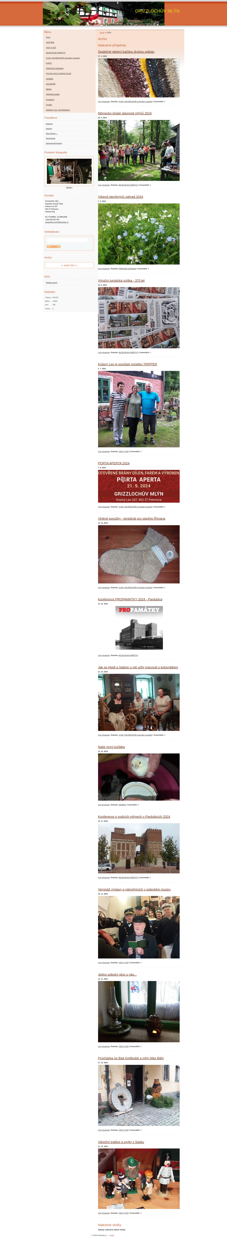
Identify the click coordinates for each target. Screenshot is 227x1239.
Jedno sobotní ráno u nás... (117, 974)
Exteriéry (49, 124)
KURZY (49, 63)
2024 (72, 265)
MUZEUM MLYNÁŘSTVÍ (128, 185)
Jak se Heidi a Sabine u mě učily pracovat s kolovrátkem (138, 667)
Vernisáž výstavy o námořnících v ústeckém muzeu (134, 889)
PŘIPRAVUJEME (53, 94)
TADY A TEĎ (124, 451)
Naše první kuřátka (111, 747)
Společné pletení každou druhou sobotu (126, 51)
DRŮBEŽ (122, 805)
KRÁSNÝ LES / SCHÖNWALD (58, 110)
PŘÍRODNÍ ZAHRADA (127, 269)
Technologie (50, 138)
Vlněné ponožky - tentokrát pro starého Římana (131, 518)
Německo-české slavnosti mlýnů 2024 (125, 113)
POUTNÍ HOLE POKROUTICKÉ (58, 74)
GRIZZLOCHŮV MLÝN (157, 10)
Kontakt (49, 105)
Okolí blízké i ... (52, 134)
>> (76, 265)
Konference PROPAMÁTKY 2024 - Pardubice (130, 599)
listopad (66, 265)
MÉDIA (49, 89)
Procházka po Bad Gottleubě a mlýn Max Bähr (131, 1058)
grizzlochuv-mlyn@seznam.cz (57, 222)
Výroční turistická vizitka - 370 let (121, 280)
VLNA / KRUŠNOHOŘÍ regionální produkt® (135, 102)
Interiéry (49, 129)
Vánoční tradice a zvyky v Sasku (121, 1142)
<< (62, 265)
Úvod (102, 32)
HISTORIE (50, 42)
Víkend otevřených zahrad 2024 (120, 196)
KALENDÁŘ (51, 84)
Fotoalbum (50, 100)
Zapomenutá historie (54, 143)
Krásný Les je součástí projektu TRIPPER (127, 364)
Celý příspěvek (104, 102)
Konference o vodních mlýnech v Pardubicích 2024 (134, 816)
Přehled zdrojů (51, 283)
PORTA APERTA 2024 (114, 463)
